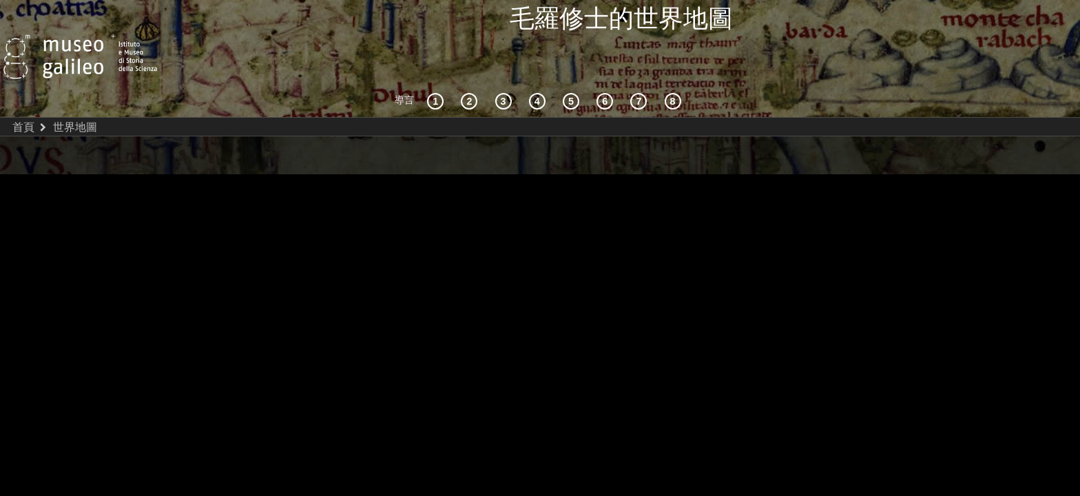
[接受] (539, 70)
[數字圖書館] (675, 70)
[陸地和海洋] (640, 70)
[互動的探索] (471, 70)
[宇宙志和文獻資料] (505, 70)
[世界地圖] (573, 70)
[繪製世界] (606, 70)
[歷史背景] (437, 70)
